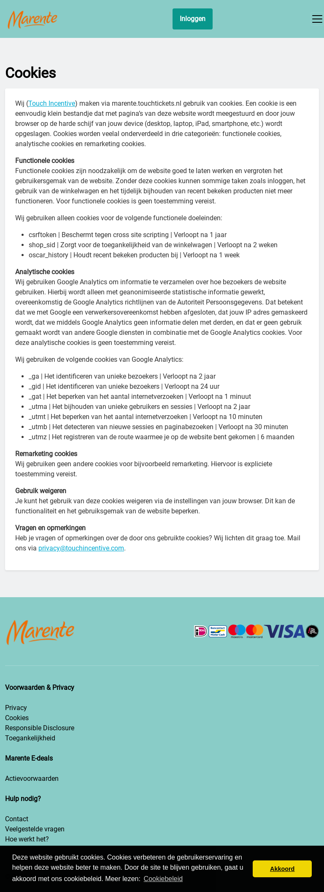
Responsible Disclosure (39, 728)
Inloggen (192, 19)
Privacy (16, 708)
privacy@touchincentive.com (81, 548)
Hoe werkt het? (27, 839)
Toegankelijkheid (30, 738)
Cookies (17, 718)
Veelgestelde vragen (35, 829)
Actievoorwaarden (32, 778)
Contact (16, 819)
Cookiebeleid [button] (163, 878)
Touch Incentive (51, 103)
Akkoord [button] (282, 868)
